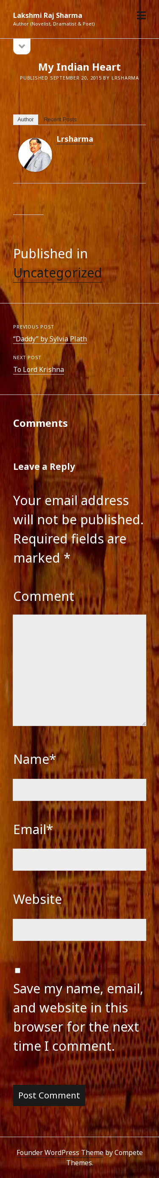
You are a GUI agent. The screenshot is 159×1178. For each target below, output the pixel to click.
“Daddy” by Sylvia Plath (50, 338)
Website (37, 899)
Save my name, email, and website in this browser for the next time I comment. (78, 1017)
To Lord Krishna (38, 369)
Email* (33, 829)
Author (25, 119)
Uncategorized (57, 272)
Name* (34, 759)
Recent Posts (60, 119)
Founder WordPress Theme (60, 1152)
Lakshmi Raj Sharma (47, 15)
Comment (43, 596)
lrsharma (74, 139)
